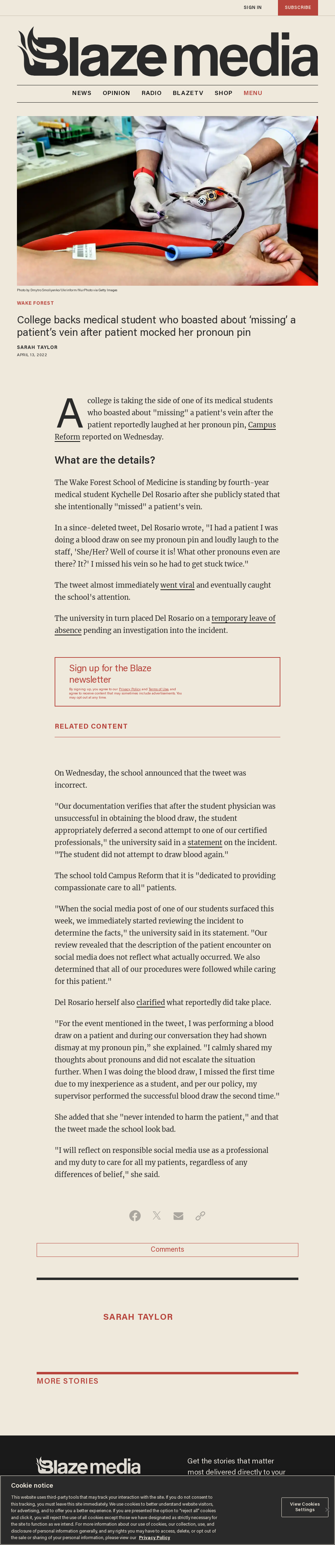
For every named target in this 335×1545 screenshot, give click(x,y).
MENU (253, 94)
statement (205, 842)
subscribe (298, 8)
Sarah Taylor (37, 347)
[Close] (327, 1509)
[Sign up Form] (225, 682)
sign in (253, 8)
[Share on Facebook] (135, 1215)
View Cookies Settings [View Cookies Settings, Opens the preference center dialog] (305, 1508)
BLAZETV (188, 94)
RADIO (152, 94)
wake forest (35, 303)
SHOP (224, 94)
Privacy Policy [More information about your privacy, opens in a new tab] (154, 1538)
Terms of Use (158, 689)
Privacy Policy (130, 689)
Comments (167, 1250)
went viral (177, 585)
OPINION (117, 94)
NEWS (81, 94)
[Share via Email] (178, 1215)
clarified (151, 1002)
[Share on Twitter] (156, 1215)
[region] (167, 1510)
